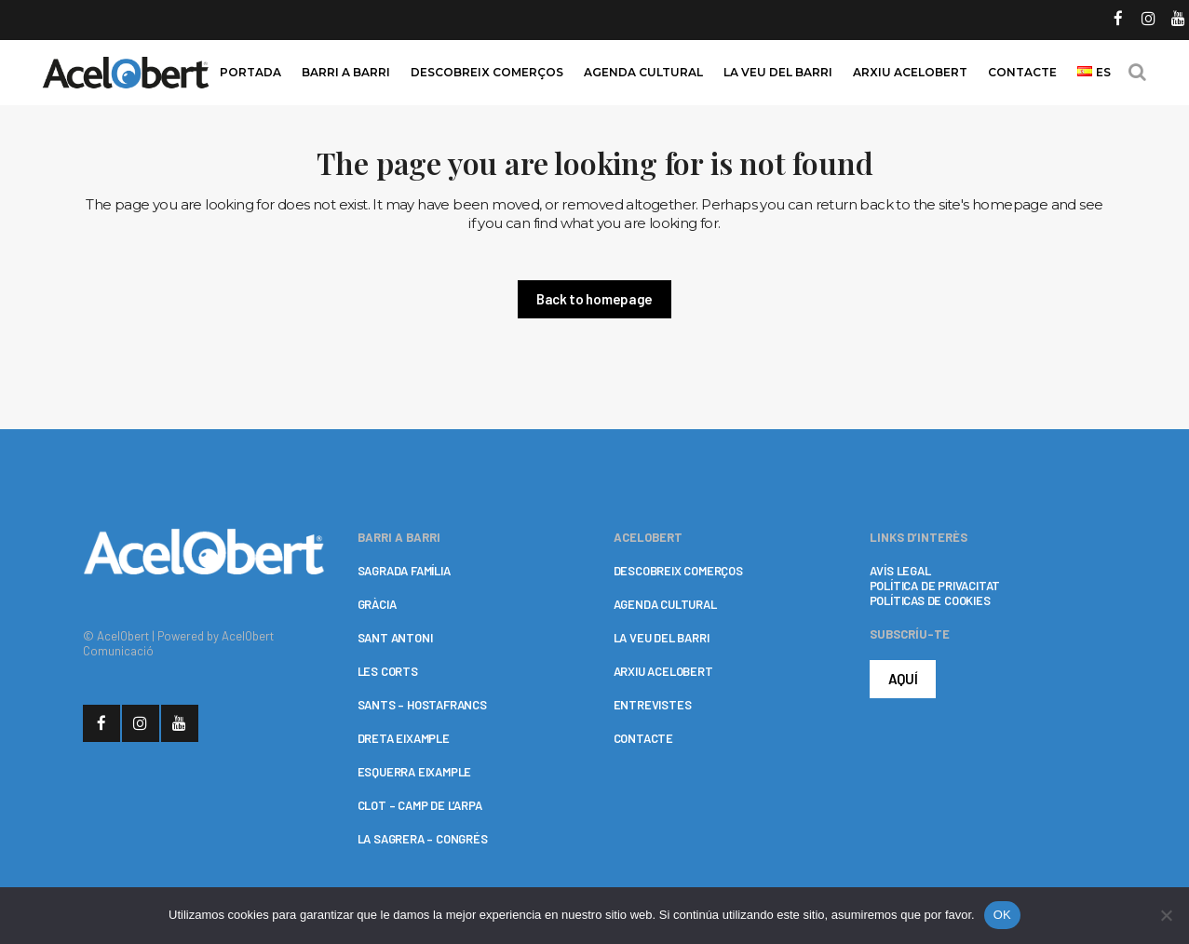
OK (1002, 915)
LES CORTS (388, 671)
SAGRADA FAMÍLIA (404, 570)
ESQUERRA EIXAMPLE (415, 771)
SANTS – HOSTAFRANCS (422, 704)
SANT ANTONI (395, 637)
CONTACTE (643, 738)
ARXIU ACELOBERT (663, 671)
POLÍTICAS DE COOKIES (930, 600)
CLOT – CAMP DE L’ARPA (420, 805)
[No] (1165, 915)
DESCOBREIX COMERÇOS (678, 570)
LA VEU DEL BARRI (661, 637)
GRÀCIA (377, 604)
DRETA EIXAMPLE (404, 738)
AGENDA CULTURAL (665, 604)
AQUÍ (903, 678)
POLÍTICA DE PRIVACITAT (935, 585)
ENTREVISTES (653, 704)
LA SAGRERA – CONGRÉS (423, 838)
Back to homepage (594, 298)
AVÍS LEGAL (900, 570)
